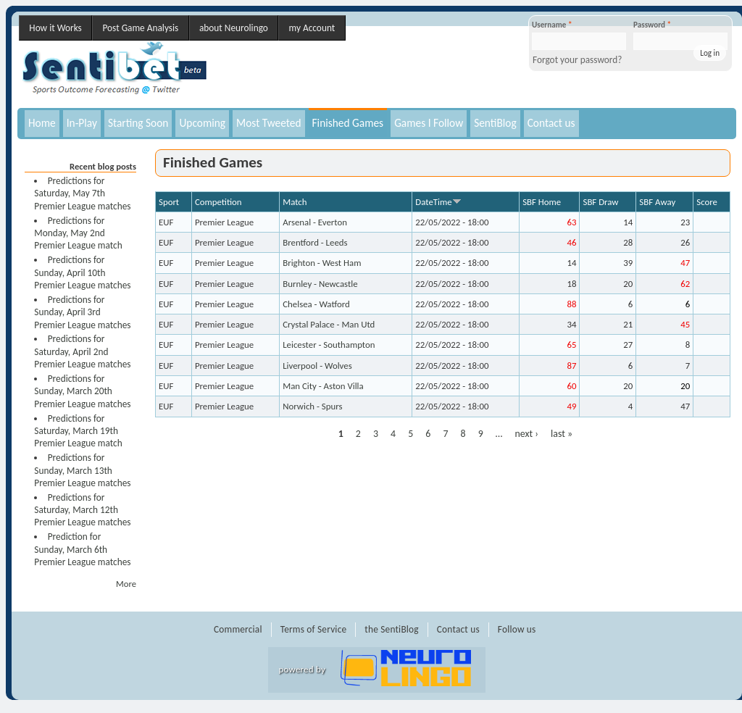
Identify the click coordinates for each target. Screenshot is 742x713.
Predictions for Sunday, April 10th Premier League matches (82, 272)
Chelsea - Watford (316, 304)
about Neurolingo (233, 28)
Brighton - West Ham (322, 262)
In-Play (82, 123)
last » (561, 434)
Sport (169, 201)
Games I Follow (428, 123)
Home (42, 123)
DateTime (438, 201)
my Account (312, 28)
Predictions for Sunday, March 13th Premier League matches (82, 470)
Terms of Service (313, 629)
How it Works (55, 28)
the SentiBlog (391, 629)
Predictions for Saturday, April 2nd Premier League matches (82, 351)
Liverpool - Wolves (317, 365)
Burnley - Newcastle (320, 283)
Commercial (238, 629)
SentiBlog (495, 123)
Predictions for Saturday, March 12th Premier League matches (82, 510)
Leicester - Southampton (329, 344)
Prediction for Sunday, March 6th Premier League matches (82, 549)
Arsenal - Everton (315, 222)
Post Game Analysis (140, 28)
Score (706, 201)
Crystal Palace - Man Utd (329, 324)
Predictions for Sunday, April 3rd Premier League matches (82, 312)
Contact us (551, 123)
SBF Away (657, 201)
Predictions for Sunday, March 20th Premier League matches (82, 391)
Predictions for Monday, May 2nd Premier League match (78, 233)
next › (526, 434)
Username (552, 25)
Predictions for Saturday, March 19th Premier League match (78, 431)
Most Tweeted (268, 123)
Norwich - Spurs (312, 406)
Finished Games (348, 123)
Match (295, 201)
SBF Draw (600, 201)
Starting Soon (138, 123)
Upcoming (202, 123)
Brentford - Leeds (315, 242)
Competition (218, 201)
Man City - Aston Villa (323, 385)
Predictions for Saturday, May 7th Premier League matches (82, 193)
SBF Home (541, 201)
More (126, 583)
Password (652, 25)
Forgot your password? (577, 60)
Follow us (517, 629)
